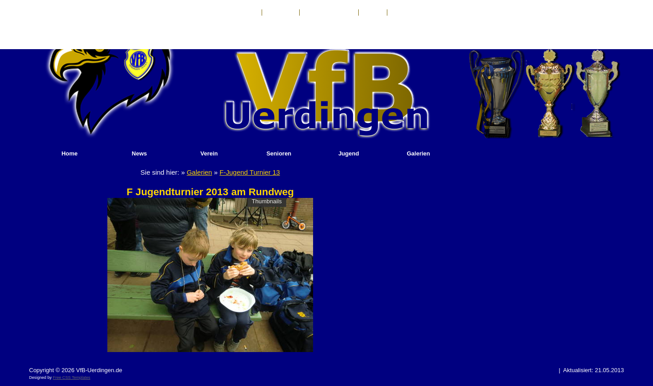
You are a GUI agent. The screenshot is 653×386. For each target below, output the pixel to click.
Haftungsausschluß (329, 12)
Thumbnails (267, 201)
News (139, 153)
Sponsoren (406, 12)
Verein (209, 153)
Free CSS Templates (71, 377)
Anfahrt (372, 12)
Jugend (348, 153)
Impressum (281, 12)
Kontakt (247, 12)
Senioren (279, 153)
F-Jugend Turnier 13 (250, 172)
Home (69, 153)
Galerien (418, 153)
